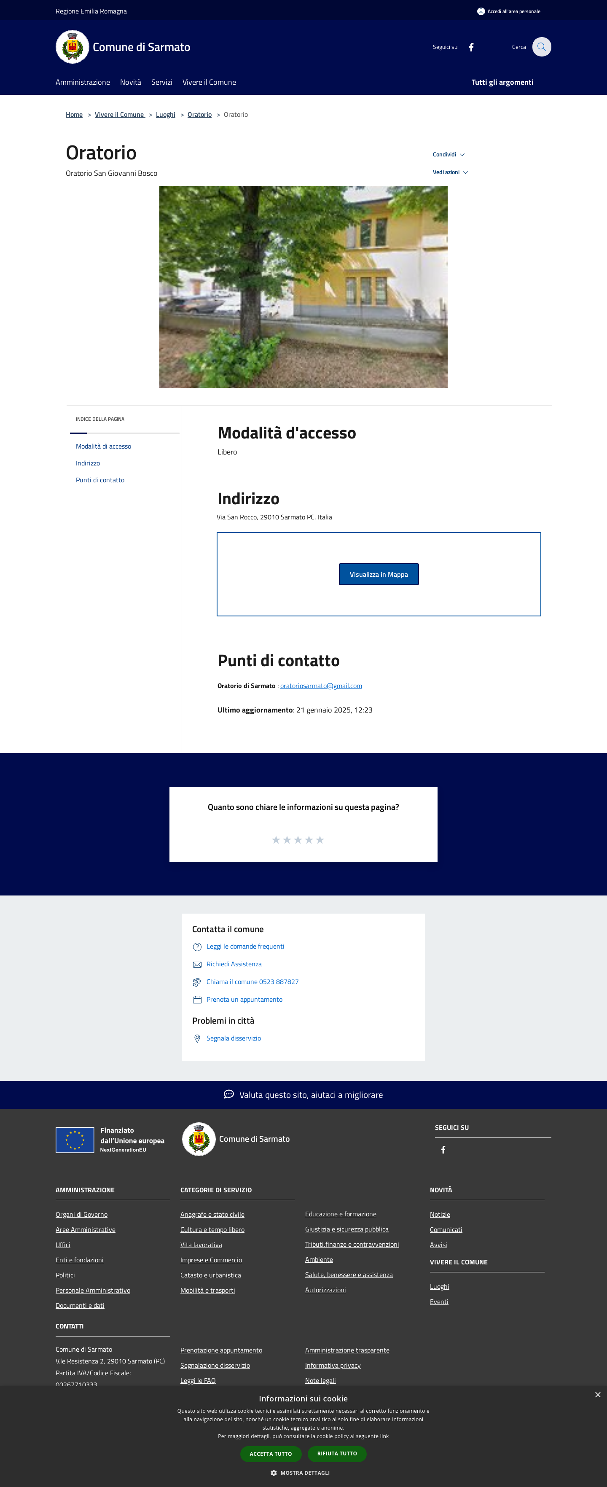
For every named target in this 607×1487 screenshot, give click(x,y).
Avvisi (438, 1245)
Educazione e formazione (340, 1214)
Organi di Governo (81, 1214)
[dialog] (303, 1436)
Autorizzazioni (325, 1290)
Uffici (63, 1245)
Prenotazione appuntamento (221, 1350)
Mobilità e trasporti (207, 1290)
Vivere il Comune (120, 114)
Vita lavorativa (201, 1245)
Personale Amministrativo (93, 1290)
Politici (65, 1275)
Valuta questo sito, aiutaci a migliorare (303, 1094)
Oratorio (200, 114)
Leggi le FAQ (198, 1380)
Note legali (320, 1380)
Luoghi (165, 114)
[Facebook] (466, 46)
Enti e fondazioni (80, 1260)
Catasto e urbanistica (210, 1275)
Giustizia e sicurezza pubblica (347, 1229)
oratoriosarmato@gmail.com (321, 685)
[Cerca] (541, 47)
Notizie (440, 1214)
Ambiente (319, 1259)
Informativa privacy (333, 1365)
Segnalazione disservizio (215, 1365)
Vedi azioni (452, 172)
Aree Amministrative (85, 1229)
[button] (303, 1472)
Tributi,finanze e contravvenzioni (352, 1244)
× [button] (597, 1395)
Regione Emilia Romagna (91, 11)
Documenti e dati (80, 1305)
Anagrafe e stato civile (212, 1214)
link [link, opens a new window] (384, 1436)
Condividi (450, 155)
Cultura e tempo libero (212, 1229)
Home (74, 114)
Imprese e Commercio (211, 1260)
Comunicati (446, 1229)
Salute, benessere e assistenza (349, 1274)
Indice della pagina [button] (100, 419)
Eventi (439, 1301)
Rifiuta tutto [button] (337, 1453)
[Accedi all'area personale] (508, 11)
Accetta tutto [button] (271, 1453)
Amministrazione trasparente (347, 1350)
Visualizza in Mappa (379, 574)
